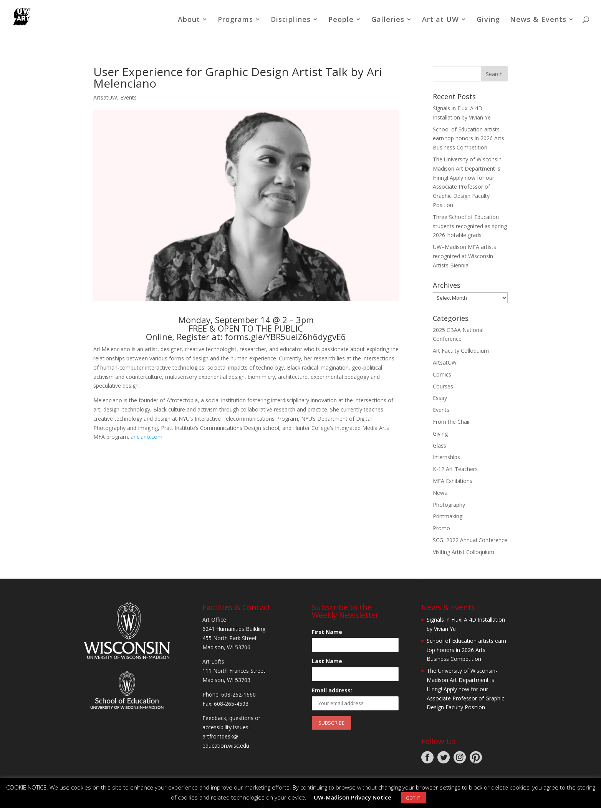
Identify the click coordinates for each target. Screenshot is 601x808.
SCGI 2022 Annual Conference (470, 540)
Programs (235, 20)
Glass (439, 445)
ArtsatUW (105, 97)
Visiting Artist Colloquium (463, 552)
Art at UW (440, 20)
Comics (442, 374)
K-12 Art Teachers (455, 469)
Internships (446, 457)
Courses (443, 386)
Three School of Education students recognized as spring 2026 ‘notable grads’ (470, 226)
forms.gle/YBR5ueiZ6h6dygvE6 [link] (285, 336)
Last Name (327, 661)
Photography (449, 504)
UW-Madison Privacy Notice (352, 797)
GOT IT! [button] (414, 798)
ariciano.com (146, 436)
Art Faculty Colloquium (461, 350)
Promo (441, 528)
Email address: (332, 690)
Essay (440, 398)
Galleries (387, 20)
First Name (327, 631)
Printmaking (447, 516)
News (440, 492)
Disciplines (291, 20)
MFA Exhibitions (452, 480)
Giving (488, 20)
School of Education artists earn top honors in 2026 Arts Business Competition (468, 138)
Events (128, 97)
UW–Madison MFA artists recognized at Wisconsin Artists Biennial (464, 256)
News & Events (538, 20)
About (189, 20)
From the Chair (451, 421)
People (341, 20)
